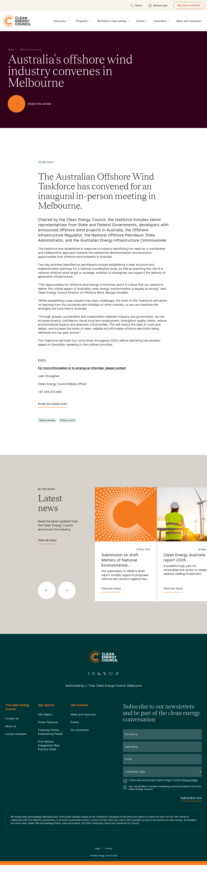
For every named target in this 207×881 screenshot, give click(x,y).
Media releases (47, 420)
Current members (16, 734)
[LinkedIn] (99, 673)
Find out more (111, 589)
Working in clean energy (113, 21)
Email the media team (52, 405)
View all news (47, 541)
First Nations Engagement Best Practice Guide (49, 745)
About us (10, 726)
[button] (46, 590)
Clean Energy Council (102, 855)
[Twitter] (104, 673)
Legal (97, 848)
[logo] (17, 21)
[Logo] (103, 657)
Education (162, 21)
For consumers (80, 730)
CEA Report (45, 714)
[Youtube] (111, 673)
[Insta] (93, 673)
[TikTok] (117, 673)
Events (142, 21)
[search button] (136, 5)
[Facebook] (88, 673)
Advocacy (61, 21)
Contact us (12, 718)
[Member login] (158, 5)
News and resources (190, 21)
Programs (83, 21)
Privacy (108, 848)
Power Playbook (48, 722)
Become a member (188, 5)
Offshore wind (67, 420)
